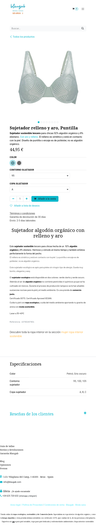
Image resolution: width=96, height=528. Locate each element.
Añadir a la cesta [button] (45, 198)
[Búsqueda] (82, 28)
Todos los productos (22, 36)
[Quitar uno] (13, 199)
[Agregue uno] (26, 199)
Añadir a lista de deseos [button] (25, 205)
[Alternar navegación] (83, 9)
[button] (13, 121)
